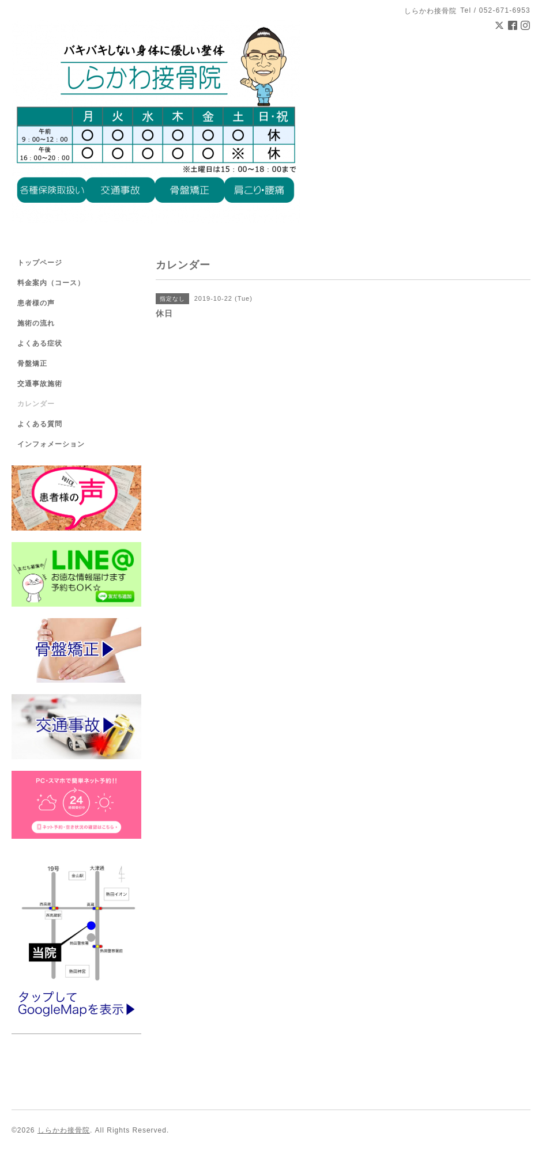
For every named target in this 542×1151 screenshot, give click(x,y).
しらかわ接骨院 (63, 1130)
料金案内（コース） (51, 283)
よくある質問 (39, 424)
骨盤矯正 (32, 363)
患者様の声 (36, 303)
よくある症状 (39, 343)
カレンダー (36, 404)
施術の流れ (36, 323)
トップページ (39, 263)
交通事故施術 (39, 384)
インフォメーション (51, 444)
